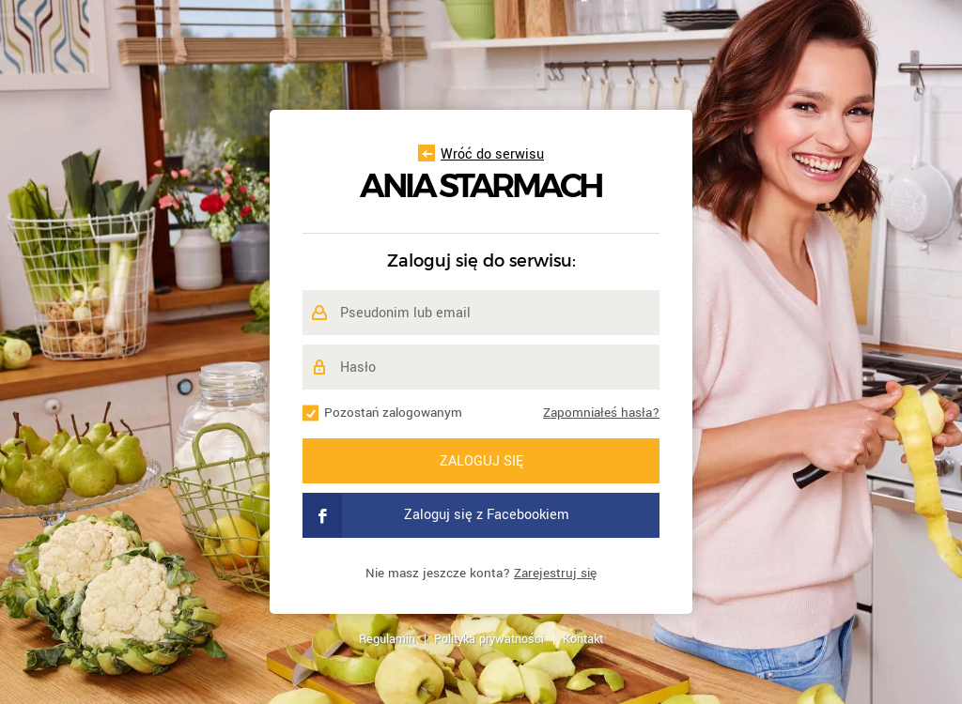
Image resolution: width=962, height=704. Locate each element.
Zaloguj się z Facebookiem (436, 515)
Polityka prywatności (489, 639)
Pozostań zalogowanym (393, 412)
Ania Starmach (481, 186)
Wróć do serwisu (481, 154)
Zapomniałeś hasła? (601, 412)
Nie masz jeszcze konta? (481, 573)
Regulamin (387, 639)
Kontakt (583, 639)
